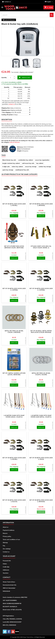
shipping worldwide (15, 110)
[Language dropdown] (49, 1)
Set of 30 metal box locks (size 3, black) (14, 500)
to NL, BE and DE (15, 112)
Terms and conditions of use (11, 539)
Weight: (19, 151)
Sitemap (5, 542)
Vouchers (5, 573)
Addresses (6, 570)
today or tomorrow (15, 108)
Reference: (20, 147)
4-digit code (6, 166)
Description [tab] (6, 119)
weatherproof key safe (22, 170)
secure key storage (30, 166)
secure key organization (42, 160)
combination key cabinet (25, 160)
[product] (14, 190)
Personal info (7, 560)
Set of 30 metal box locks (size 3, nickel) (14, 458)
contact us (7, 1)
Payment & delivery (8, 530)
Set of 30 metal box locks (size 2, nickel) (14, 204)
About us (5, 527)
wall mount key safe (28, 163)
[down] (14, 78)
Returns (5, 533)
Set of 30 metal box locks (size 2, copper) (41, 289)
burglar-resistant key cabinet (11, 163)
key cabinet (39, 163)
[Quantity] (10, 77)
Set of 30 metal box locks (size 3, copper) (14, 289)
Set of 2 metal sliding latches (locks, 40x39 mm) (13, 373)
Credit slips (6, 567)
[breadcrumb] (9, 20)
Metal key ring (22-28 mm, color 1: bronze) (14, 331)
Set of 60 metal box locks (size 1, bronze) (41, 204)
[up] (14, 77)
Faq (4, 545)
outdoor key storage (45, 166)
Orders (5, 563)
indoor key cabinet (17, 166)
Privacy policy (7, 536)
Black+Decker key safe (9, 160)
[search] (27, 15)
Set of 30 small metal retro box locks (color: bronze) (41, 331)
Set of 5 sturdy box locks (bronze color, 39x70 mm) (14, 247)
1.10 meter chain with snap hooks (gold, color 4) (14, 416)
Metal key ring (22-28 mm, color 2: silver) (41, 373)
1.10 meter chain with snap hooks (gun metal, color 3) (41, 416)
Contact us (6, 552)
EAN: (18, 149)
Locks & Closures (14, 142)
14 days (15, 114)
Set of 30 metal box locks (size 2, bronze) (41, 500)
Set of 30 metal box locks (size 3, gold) (41, 458)
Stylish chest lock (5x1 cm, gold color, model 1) (41, 247)
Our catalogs (7, 548)
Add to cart (24, 78)
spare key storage (7, 170)
